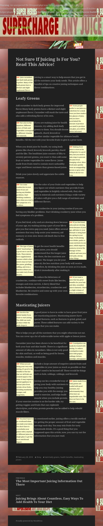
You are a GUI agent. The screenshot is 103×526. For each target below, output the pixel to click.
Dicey (39, 457)
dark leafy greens (52, 457)
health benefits (66, 457)
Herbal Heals (19, 27)
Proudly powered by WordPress (29, 521)
